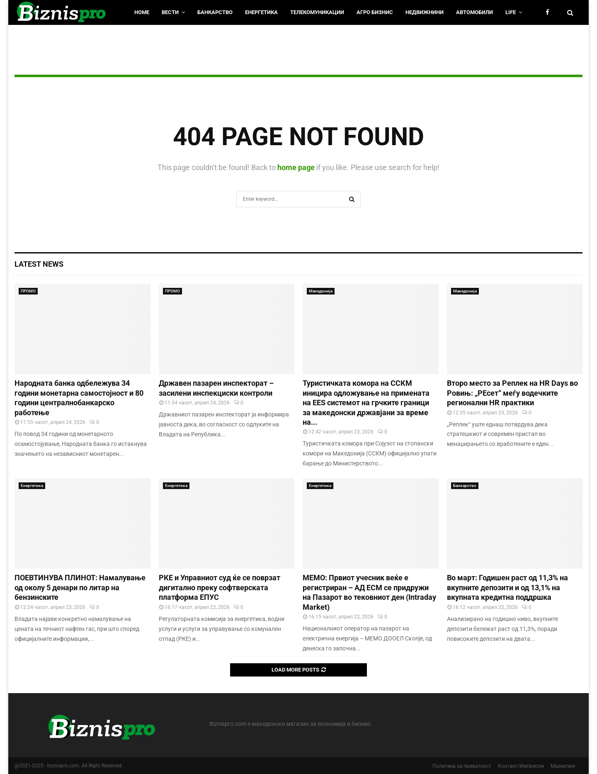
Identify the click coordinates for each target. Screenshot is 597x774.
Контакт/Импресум (521, 766)
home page (296, 167)
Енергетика (261, 12)
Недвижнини (424, 12)
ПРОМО (28, 291)
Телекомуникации (317, 12)
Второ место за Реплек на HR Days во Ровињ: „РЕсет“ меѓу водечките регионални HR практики (512, 393)
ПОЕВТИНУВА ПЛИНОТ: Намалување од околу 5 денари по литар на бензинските (80, 587)
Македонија (320, 291)
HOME (141, 12)
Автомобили (474, 12)
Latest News (39, 264)
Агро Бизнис (375, 12)
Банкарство (215, 12)
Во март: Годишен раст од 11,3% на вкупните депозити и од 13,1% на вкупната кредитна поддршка (507, 587)
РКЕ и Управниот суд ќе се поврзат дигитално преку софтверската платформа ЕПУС (219, 587)
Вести (170, 12)
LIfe (510, 12)
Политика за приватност (461, 766)
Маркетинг (563, 766)
